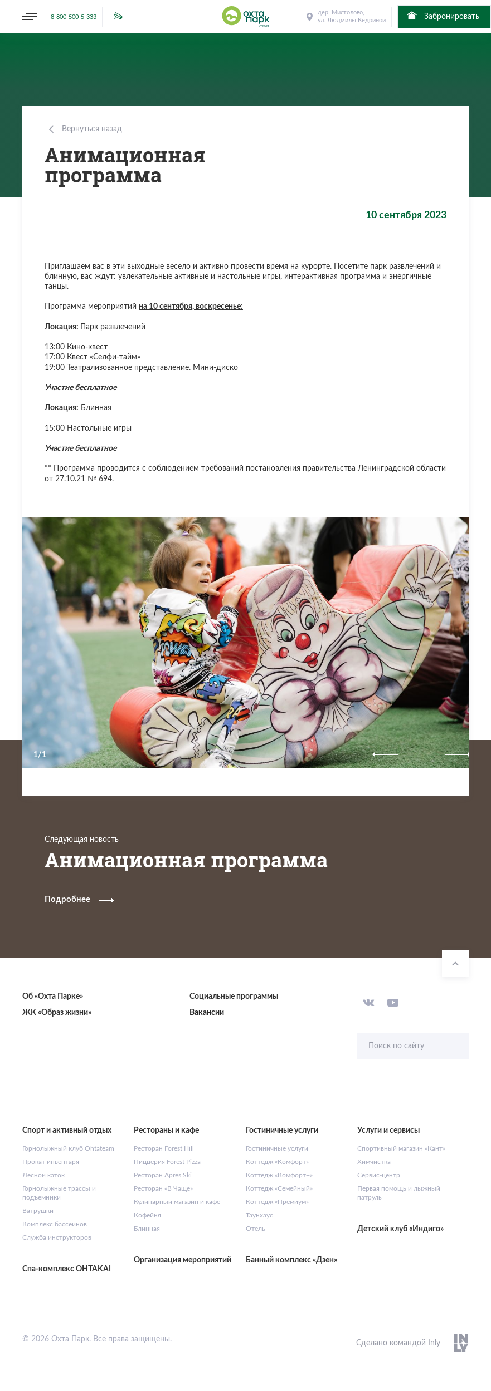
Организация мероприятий (182, 1260)
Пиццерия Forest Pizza (167, 1161)
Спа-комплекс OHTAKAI (66, 1269)
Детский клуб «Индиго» (400, 1229)
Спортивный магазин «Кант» (401, 1148)
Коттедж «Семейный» (279, 1188)
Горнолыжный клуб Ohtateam (68, 1148)
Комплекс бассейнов (54, 1224)
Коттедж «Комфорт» (277, 1161)
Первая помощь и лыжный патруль (398, 1193)
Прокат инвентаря (50, 1161)
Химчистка (374, 1161)
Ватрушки (38, 1210)
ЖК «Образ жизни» (56, 1013)
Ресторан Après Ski (163, 1175)
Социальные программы (233, 996)
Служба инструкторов (56, 1237)
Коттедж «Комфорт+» (279, 1175)
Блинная (147, 1228)
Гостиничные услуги (277, 1148)
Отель (255, 1228)
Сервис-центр (378, 1175)
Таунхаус (259, 1215)
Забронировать (442, 15)
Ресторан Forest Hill (164, 1148)
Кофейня (147, 1215)
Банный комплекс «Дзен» (291, 1260)
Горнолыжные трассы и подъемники (59, 1193)
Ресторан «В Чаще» (163, 1188)
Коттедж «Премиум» (277, 1201)
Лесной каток (43, 1175)
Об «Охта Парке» (52, 996)
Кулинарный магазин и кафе (177, 1201)
